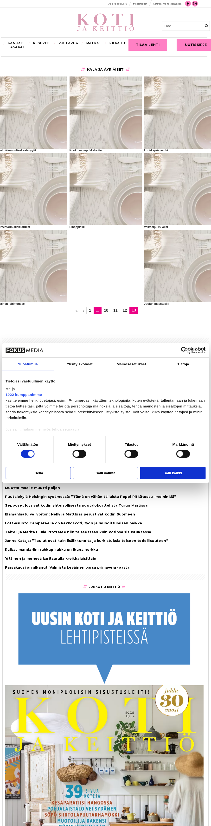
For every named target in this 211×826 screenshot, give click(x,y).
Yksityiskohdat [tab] (79, 364)
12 (125, 310)
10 (106, 310)
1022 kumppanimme (24, 394)
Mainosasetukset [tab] (131, 364)
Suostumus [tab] (28, 364)
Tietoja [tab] (183, 364)
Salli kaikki (173, 473)
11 (115, 310)
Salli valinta (105, 473)
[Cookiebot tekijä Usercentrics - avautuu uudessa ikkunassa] (184, 350)
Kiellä (38, 473)
